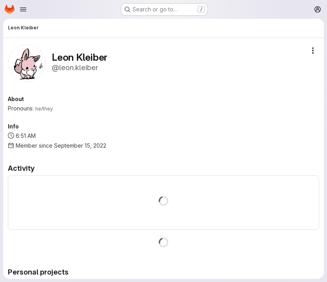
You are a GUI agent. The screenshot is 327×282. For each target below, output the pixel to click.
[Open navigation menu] (23, 9)
